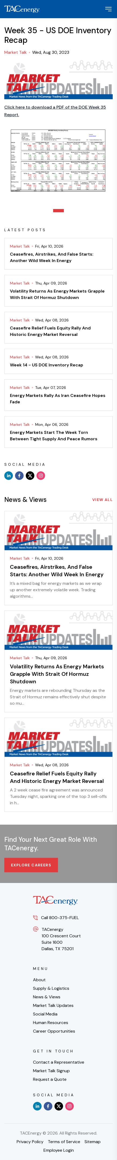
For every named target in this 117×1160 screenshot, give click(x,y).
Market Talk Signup (51, 1071)
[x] (30, 475)
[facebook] (19, 475)
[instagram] (40, 475)
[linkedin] (8, 475)
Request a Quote (50, 1079)
